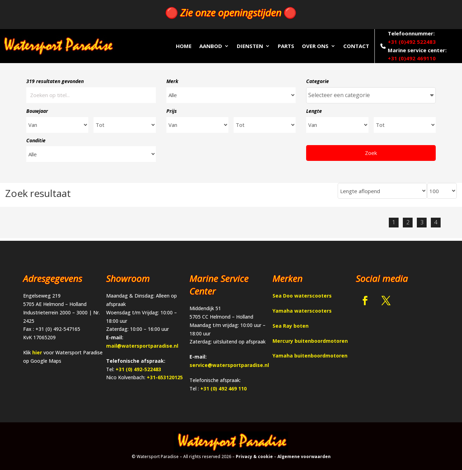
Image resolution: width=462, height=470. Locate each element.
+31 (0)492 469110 (412, 58)
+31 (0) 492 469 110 (223, 388)
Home (184, 45)
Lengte (314, 111)
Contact (356, 45)
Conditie (36, 140)
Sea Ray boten (291, 325)
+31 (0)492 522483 (412, 41)
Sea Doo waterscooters (302, 295)
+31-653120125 (165, 377)
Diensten (250, 45)
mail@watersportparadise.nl (142, 345)
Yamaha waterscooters (302, 310)
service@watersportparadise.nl (229, 365)
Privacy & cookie (254, 456)
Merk (172, 81)
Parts (286, 45)
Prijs (171, 111)
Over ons (315, 45)
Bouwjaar (37, 111)
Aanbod (210, 45)
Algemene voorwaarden (304, 456)
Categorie (317, 81)
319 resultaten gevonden (55, 81)
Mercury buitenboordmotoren (310, 341)
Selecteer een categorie (371, 95)
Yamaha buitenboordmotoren (310, 355)
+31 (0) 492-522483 (138, 369)
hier (37, 352)
